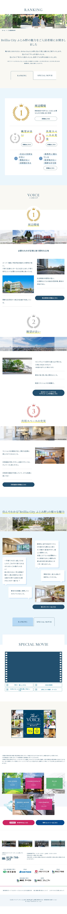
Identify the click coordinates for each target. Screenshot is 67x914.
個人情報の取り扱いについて (41, 890)
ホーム (3, 30)
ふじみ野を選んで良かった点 (20, 689)
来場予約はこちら (22, 823)
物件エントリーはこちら (50, 823)
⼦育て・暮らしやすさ (20, 685)
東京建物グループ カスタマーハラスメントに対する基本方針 (17, 890)
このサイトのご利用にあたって (56, 890)
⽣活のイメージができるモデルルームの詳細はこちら (48, 393)
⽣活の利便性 (49, 685)
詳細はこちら (46, 119)
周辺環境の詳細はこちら (50, 298)
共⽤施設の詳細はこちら (18, 485)
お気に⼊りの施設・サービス (49, 689)
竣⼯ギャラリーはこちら (48, 607)
